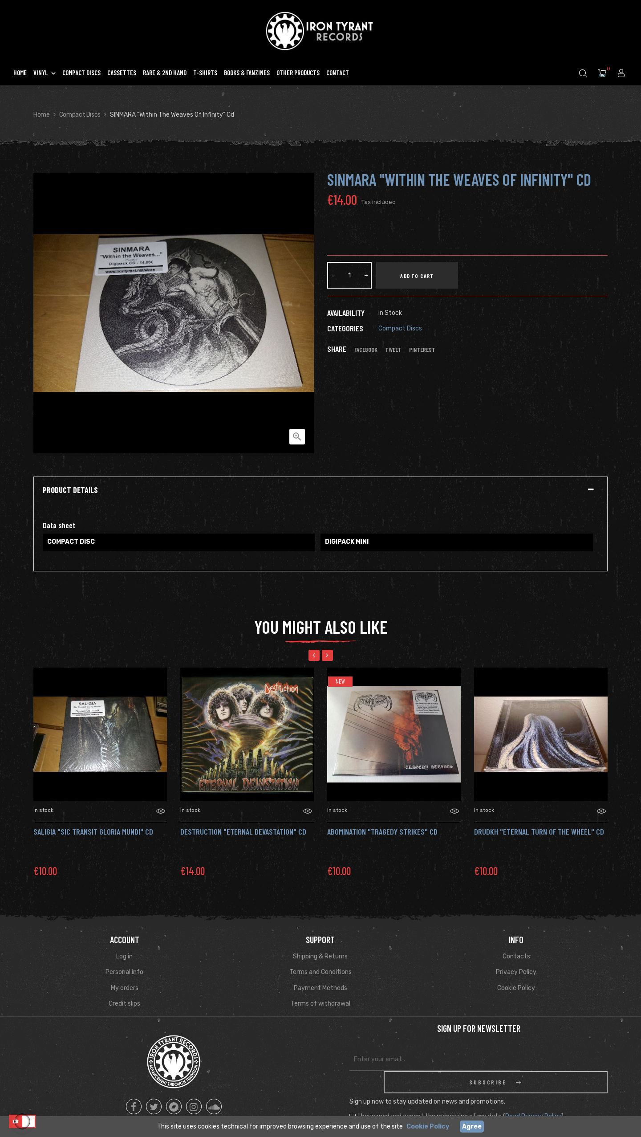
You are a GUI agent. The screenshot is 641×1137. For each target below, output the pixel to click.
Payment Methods (320, 988)
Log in (124, 956)
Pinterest (422, 349)
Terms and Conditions (320, 972)
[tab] (320, 490)
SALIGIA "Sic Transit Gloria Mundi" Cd (93, 831)
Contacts (516, 956)
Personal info (124, 972)
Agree (472, 1126)
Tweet (393, 349)
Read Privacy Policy (533, 1094)
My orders (124, 988)
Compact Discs (400, 328)
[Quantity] (349, 275)
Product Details (70, 490)
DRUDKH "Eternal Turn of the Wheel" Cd (539, 831)
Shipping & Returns (320, 956)
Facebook (365, 349)
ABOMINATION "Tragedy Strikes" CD (382, 831)
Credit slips (124, 1003)
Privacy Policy (516, 972)
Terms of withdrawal (320, 1003)
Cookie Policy (516, 988)
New (340, 681)
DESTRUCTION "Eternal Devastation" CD (243, 831)
